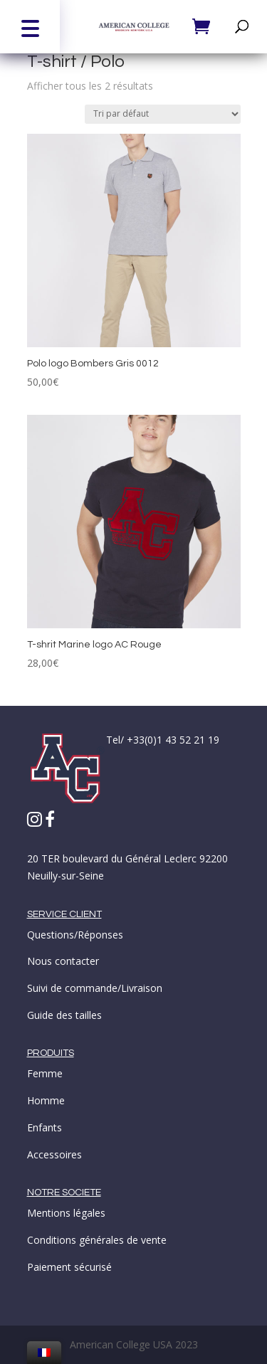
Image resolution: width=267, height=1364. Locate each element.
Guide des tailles (64, 1015)
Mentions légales (66, 1213)
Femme (45, 1073)
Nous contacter (63, 961)
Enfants (44, 1127)
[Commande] (163, 114)
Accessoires (54, 1154)
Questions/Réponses (75, 934)
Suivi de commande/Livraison (94, 988)
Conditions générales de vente (97, 1240)
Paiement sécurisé (69, 1267)
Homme (46, 1100)
